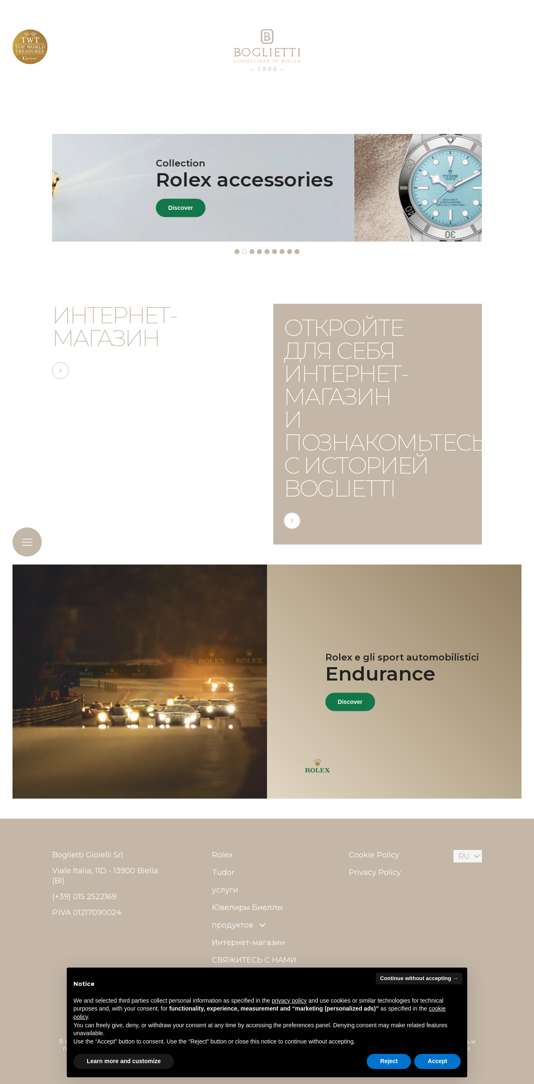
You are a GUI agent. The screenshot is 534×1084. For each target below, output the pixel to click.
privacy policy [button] (289, 1000)
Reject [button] (389, 1061)
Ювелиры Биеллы (247, 907)
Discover (308, 208)
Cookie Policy (374, 855)
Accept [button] (437, 1061)
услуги (225, 890)
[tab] (236, 251)
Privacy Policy (375, 872)
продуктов (239, 925)
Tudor (223, 872)
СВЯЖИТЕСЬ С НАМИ (254, 960)
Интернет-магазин (248, 942)
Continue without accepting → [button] (419, 978)
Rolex (222, 855)
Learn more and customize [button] (124, 1061)
